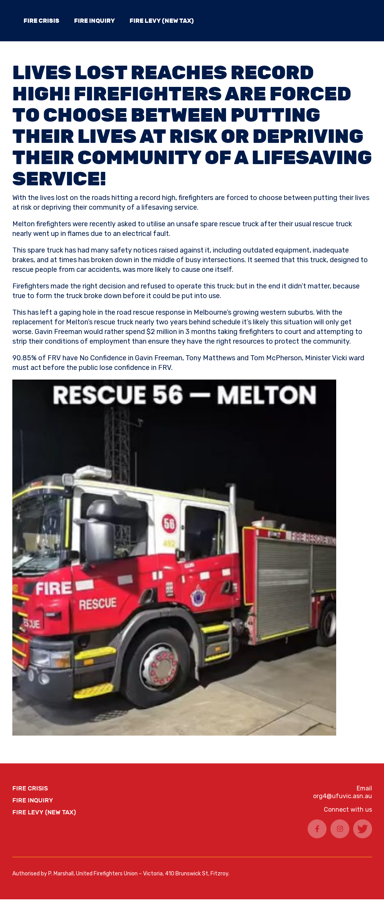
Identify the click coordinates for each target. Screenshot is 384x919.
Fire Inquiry (94, 20)
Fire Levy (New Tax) (162, 20)
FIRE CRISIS (41, 20)
